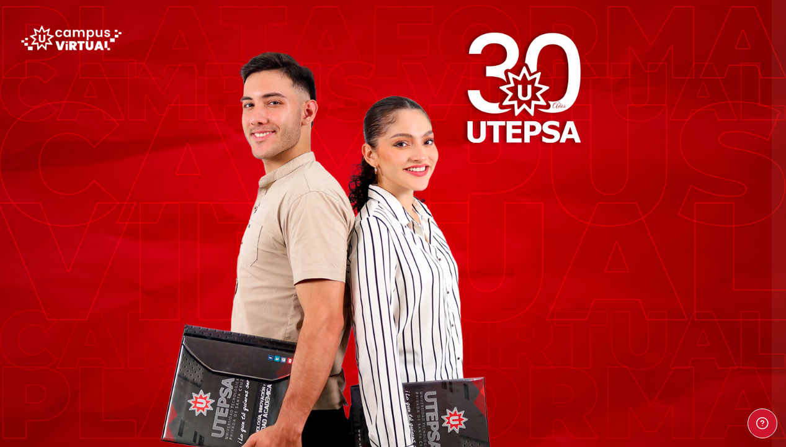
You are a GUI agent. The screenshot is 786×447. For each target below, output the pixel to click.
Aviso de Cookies (715, 381)
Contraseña (570, 145)
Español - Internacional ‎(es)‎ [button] (606, 376)
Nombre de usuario (586, 85)
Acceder (655, 237)
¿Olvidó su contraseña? (728, 203)
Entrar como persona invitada (655, 319)
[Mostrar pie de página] (762, 423)
